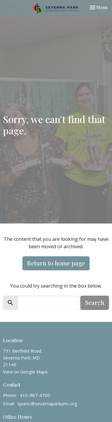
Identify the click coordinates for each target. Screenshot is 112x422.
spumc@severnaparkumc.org (47, 404)
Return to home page (56, 263)
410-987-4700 (35, 395)
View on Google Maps (25, 372)
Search (94, 302)
